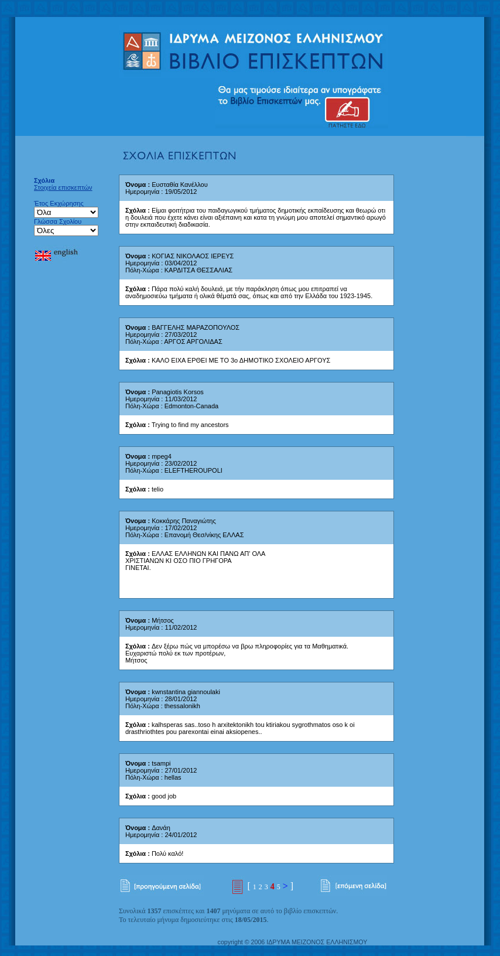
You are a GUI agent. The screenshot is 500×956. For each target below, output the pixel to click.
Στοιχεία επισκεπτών (63, 187)
